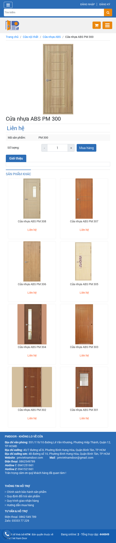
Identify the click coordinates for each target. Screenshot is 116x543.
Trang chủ (12, 37)
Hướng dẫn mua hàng (20, 505)
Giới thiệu (16, 158)
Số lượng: (13, 147)
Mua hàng (86, 148)
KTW (28, 534)
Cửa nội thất (30, 37)
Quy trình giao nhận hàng (23, 501)
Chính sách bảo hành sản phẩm (26, 492)
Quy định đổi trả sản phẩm (23, 496)
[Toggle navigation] (8, 5)
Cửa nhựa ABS (52, 37)
